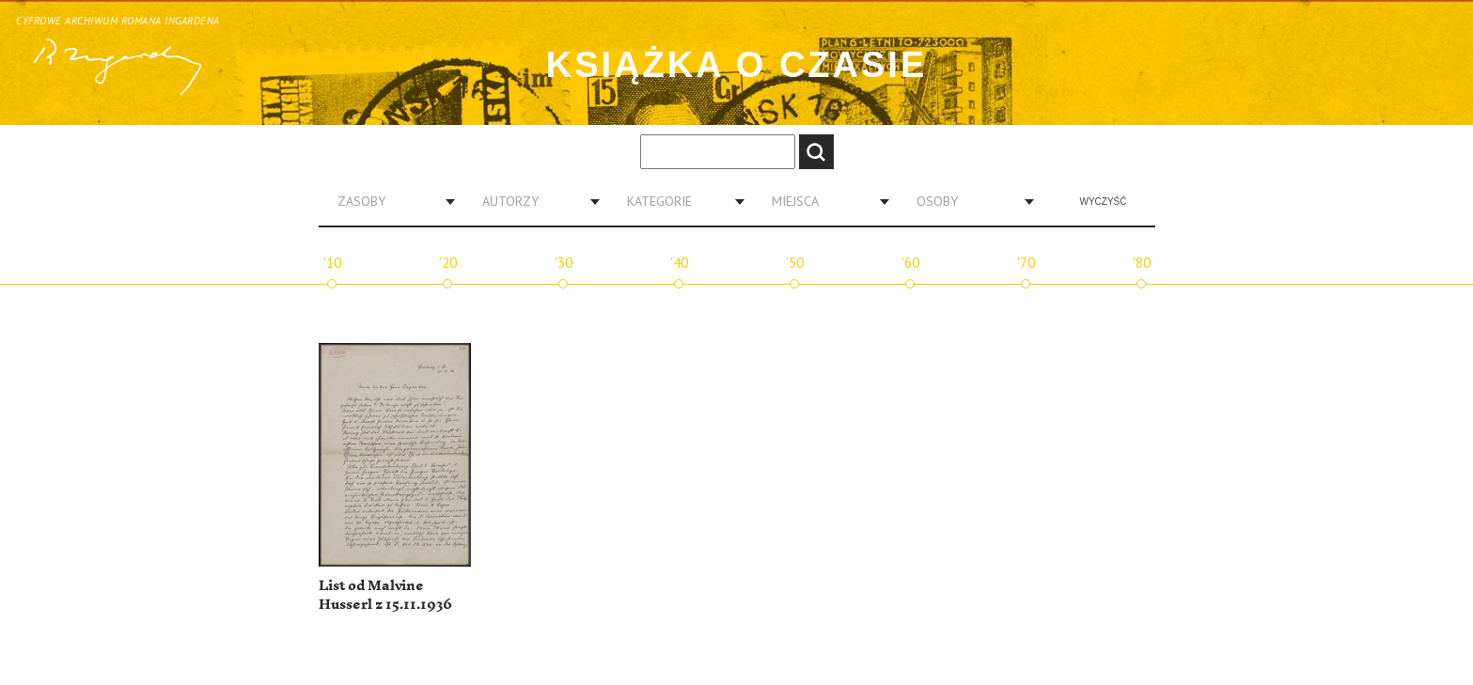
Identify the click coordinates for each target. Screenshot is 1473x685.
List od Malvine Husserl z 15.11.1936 (385, 595)
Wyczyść (1103, 201)
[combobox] (389, 201)
